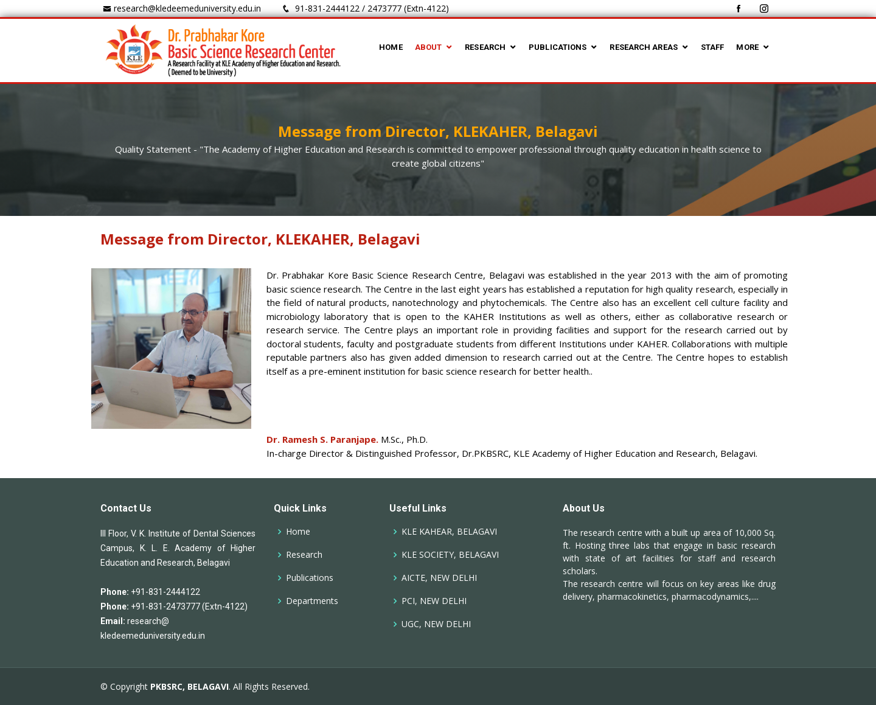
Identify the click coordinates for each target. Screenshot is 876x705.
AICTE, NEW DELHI (439, 578)
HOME (390, 47)
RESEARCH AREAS (643, 47)
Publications (309, 578)
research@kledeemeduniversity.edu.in (187, 8)
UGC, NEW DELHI (436, 624)
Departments (312, 601)
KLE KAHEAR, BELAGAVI (449, 531)
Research (304, 554)
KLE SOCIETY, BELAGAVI (450, 554)
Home (298, 531)
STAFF (713, 47)
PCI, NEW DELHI (434, 601)
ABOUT (428, 47)
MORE (747, 47)
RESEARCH (485, 47)
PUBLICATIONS (557, 47)
